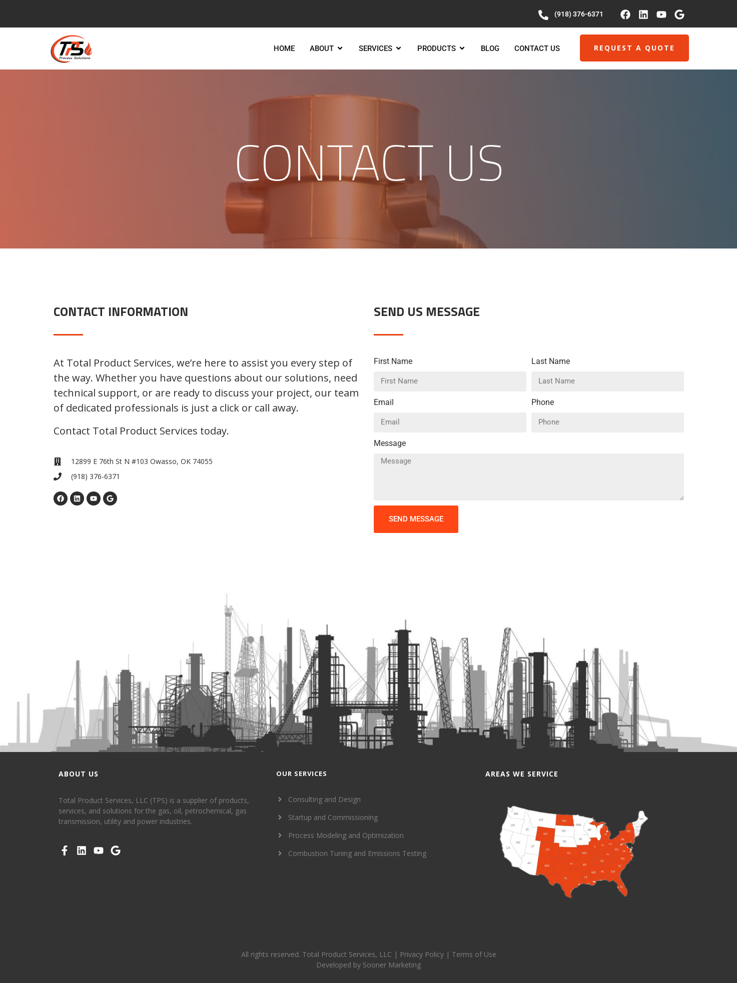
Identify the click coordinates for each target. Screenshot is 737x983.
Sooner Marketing (392, 965)
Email (384, 402)
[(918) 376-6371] (543, 15)
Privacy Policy (422, 954)
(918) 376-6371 (578, 14)
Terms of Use (474, 954)
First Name (393, 361)
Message (390, 443)
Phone (542, 402)
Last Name (550, 361)
